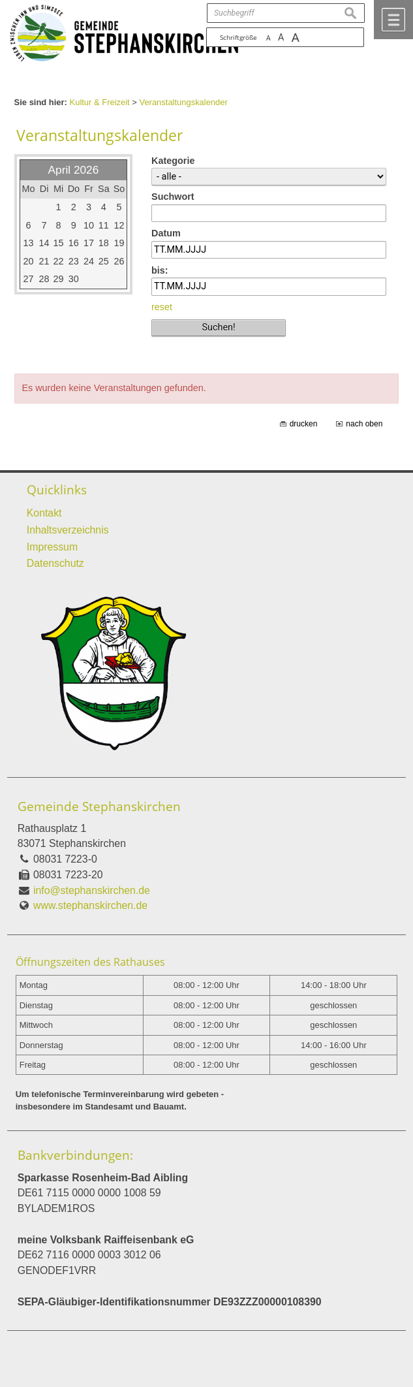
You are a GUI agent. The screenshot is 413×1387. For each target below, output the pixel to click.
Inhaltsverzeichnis (68, 529)
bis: (159, 270)
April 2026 (73, 169)
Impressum (52, 546)
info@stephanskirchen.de (91, 890)
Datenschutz (55, 563)
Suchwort (172, 196)
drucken (304, 423)
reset (161, 307)
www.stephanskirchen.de (90, 905)
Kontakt (44, 512)
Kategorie (172, 160)
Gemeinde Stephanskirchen (99, 806)
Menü (393, 19)
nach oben (364, 423)
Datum (166, 233)
